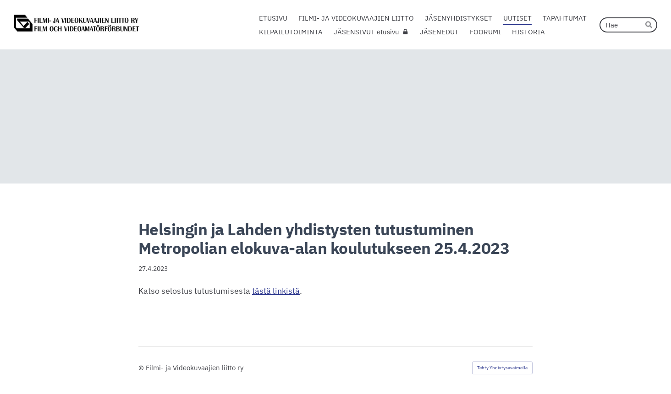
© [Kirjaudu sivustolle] (142, 367)
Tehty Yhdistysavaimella (502, 368)
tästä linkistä (276, 291)
